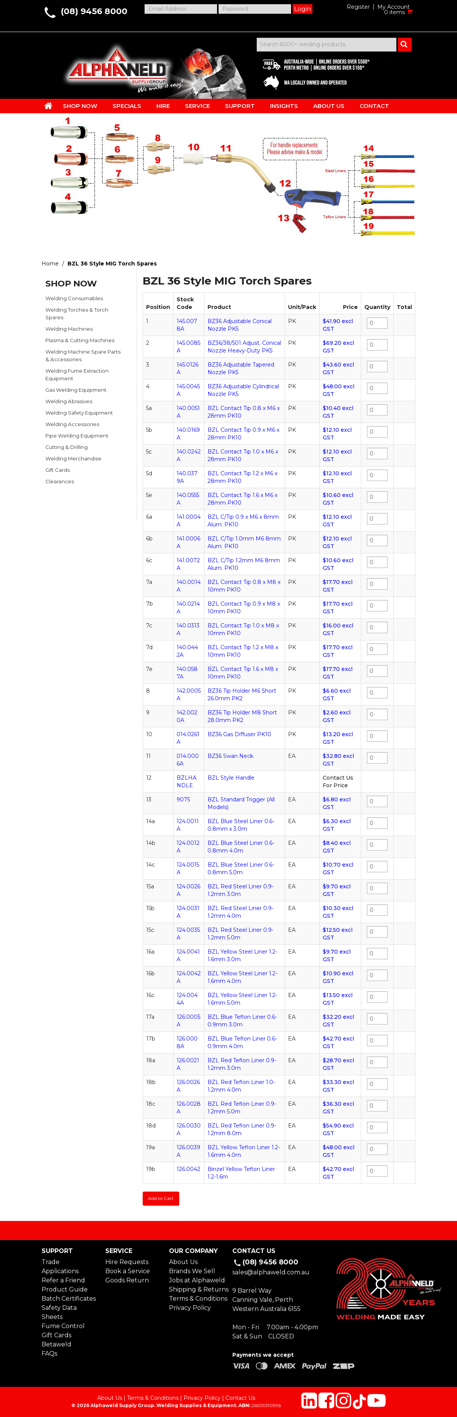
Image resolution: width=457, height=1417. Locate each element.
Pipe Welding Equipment (76, 436)
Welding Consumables (74, 298)
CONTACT (374, 105)
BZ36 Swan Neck (230, 756)
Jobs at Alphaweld (197, 1279)
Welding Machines (69, 329)
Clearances (59, 481)
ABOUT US (328, 105)
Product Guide (65, 1288)
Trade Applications (60, 1266)
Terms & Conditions (197, 1297)
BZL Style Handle (231, 777)
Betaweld (56, 1343)
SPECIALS (127, 105)
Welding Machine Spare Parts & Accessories (83, 355)
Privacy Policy (190, 1307)
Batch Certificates (69, 1297)
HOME (48, 106)
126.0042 (188, 1169)
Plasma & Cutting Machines (79, 340)
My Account (393, 7)
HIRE (163, 105)
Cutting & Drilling (66, 447)
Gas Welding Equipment (75, 390)
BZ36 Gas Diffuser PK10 (239, 734)
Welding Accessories (72, 424)
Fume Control (63, 1325)
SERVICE (197, 105)
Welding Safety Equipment (79, 413)
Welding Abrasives (68, 401)
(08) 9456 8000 (94, 11)
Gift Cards (57, 470)
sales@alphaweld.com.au (270, 1271)
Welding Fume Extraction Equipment (77, 374)
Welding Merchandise (73, 458)
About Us (183, 1261)
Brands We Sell (192, 1270)
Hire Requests (126, 1261)
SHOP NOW (80, 105)
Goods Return (127, 1279)
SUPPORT (240, 105)
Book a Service (127, 1270)
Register (358, 7)
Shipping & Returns (197, 1288)
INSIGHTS (284, 105)
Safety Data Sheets (59, 1311)
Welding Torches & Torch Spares (76, 313)
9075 (183, 799)
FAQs (49, 1352)
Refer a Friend (63, 1279)
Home (50, 263)
